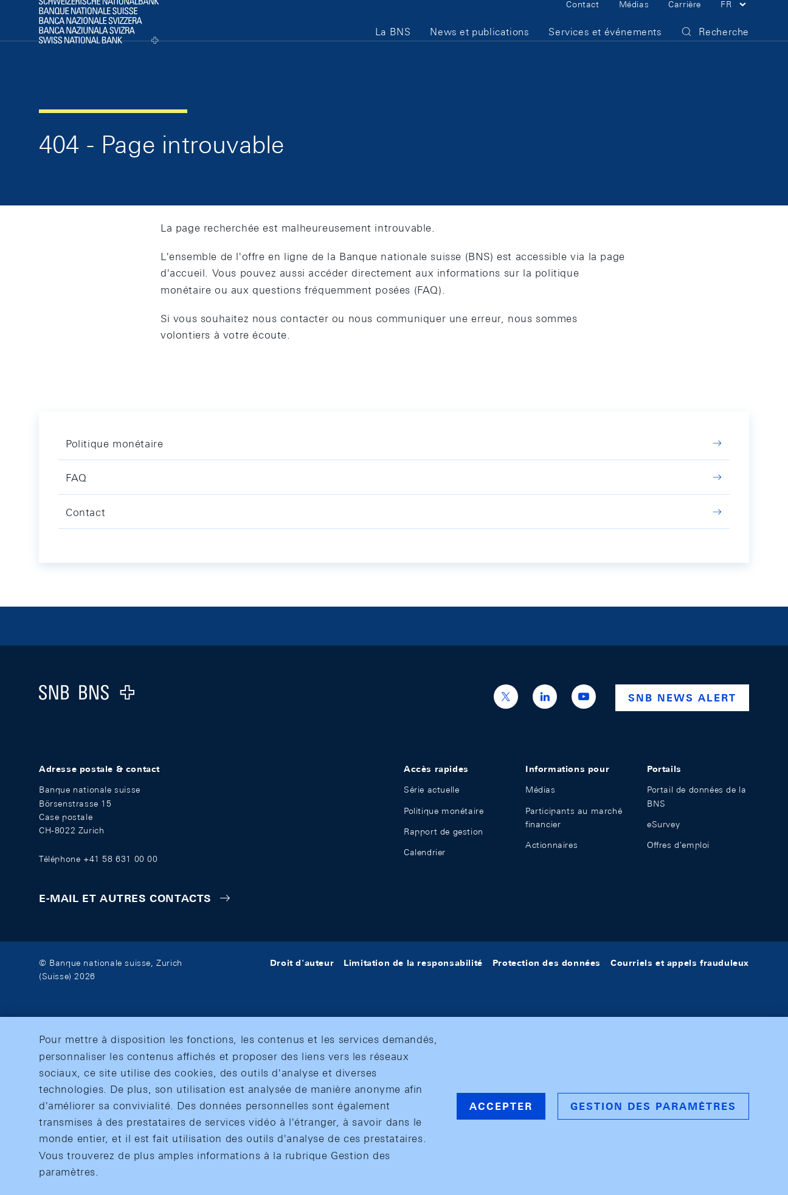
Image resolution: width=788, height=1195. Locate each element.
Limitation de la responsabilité (413, 962)
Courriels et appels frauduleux (679, 962)
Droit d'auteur (302, 962)
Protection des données (547, 962)
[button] (735, 23)
